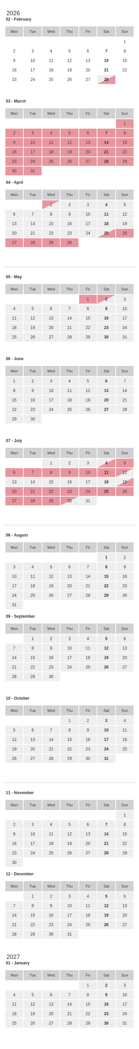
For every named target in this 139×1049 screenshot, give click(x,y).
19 (124, 223)
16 (69, 223)
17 (88, 223)
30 (32, 419)
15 (51, 223)
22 (51, 233)
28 (69, 337)
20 (14, 233)
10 (88, 214)
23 (69, 233)
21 (32, 233)
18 (14, 327)
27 (51, 337)
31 (124, 337)
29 (88, 337)
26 (32, 337)
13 (14, 223)
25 (14, 337)
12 (124, 214)
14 (32, 223)
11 (14, 318)
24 (88, 233)
